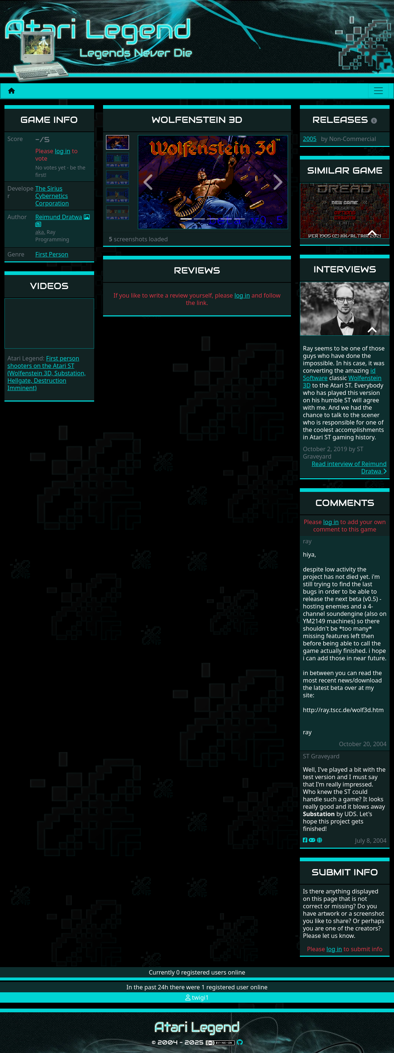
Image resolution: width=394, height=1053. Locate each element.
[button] (149, 182)
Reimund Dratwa (58, 217)
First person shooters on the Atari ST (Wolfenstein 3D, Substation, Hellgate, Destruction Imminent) (46, 373)
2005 (310, 139)
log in (62, 151)
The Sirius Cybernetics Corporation (52, 195)
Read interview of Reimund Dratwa (349, 467)
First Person (51, 254)
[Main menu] (378, 90)
